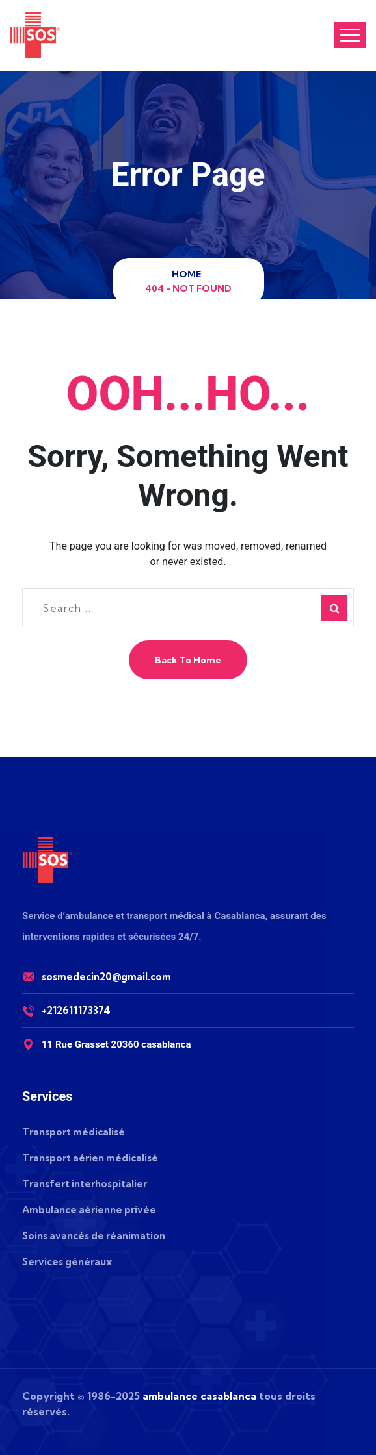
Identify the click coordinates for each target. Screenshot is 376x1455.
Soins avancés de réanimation (93, 1236)
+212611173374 (76, 1010)
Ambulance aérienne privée (89, 1210)
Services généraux (67, 1262)
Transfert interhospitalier (84, 1184)
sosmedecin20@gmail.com (106, 976)
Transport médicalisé (73, 1132)
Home (188, 274)
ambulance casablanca (199, 1395)
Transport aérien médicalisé (90, 1158)
